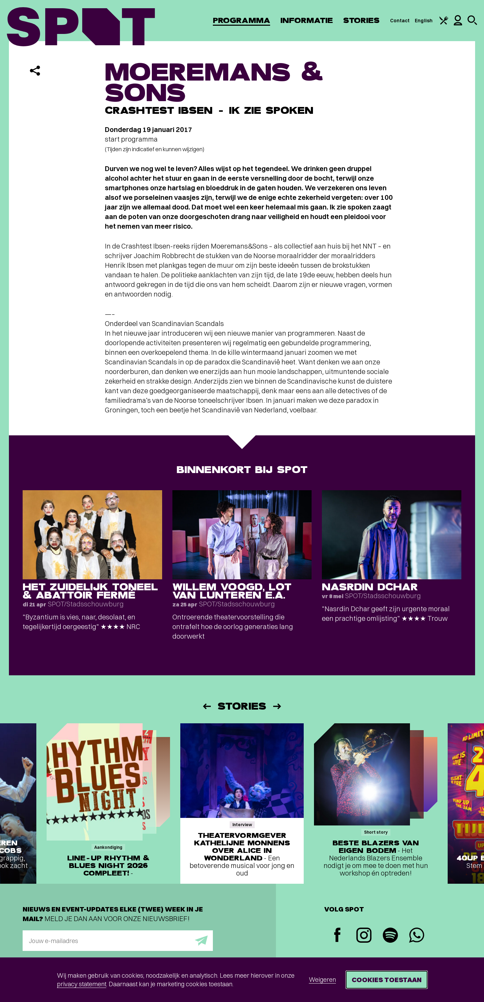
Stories (361, 20)
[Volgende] (277, 706)
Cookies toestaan (387, 979)
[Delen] (35, 71)
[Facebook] (337, 936)
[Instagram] (364, 936)
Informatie (306, 20)
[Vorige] (206, 706)
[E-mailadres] (118, 940)
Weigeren (322, 979)
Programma (241, 20)
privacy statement (81, 984)
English (424, 20)
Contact (400, 20)
